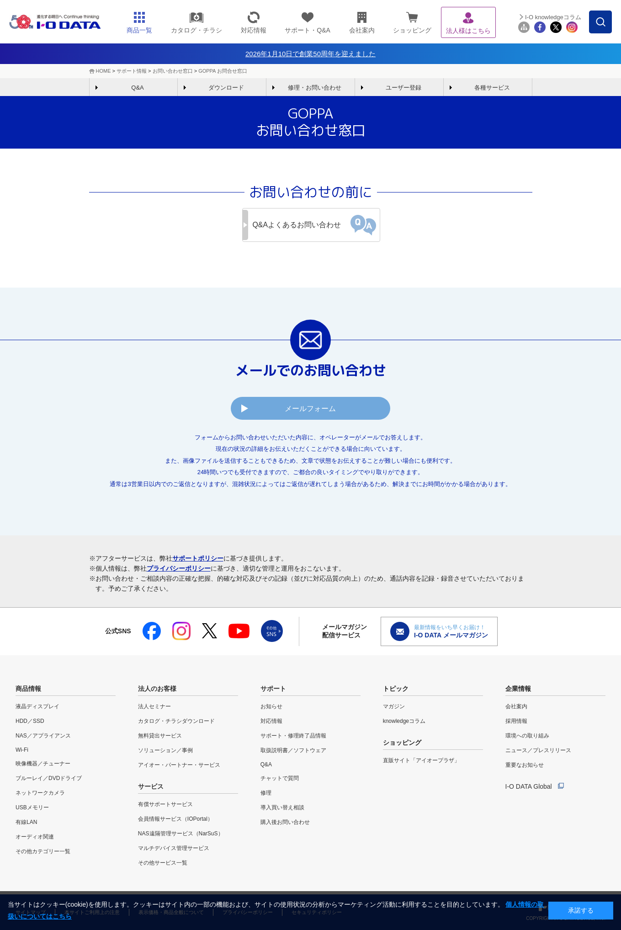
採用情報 (516, 721)
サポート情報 (132, 71)
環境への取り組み (527, 735)
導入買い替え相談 (282, 807)
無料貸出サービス (160, 735)
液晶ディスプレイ (37, 706)
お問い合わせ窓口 (173, 71)
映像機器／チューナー (43, 763)
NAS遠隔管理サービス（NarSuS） (180, 833)
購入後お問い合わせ (285, 822)
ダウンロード (226, 87)
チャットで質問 (279, 778)
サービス (151, 786)
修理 (265, 793)
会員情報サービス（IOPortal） (175, 819)
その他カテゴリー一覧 (43, 851)
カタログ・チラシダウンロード (176, 721)
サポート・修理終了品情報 (293, 735)
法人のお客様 (157, 688)
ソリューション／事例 (165, 750)
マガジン (394, 706)
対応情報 (271, 721)
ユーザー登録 (403, 87)
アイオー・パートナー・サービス (179, 765)
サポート (273, 688)
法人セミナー (154, 706)
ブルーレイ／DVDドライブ (49, 778)
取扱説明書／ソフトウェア (293, 750)
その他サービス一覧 (162, 863)
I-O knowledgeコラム (553, 17)
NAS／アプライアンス (43, 735)
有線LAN (26, 822)
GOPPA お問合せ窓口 (222, 71)
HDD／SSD (30, 721)
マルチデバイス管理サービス (173, 848)
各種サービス (492, 87)
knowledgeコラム (404, 721)
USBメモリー (32, 807)
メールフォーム (310, 408)
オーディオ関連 (35, 837)
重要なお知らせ (524, 765)
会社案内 (516, 706)
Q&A (137, 87)
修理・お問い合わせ (314, 87)
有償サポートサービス (165, 804)
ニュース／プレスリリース (538, 750)
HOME (103, 71)
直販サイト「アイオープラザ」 (421, 760)
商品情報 (28, 688)
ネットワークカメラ (40, 793)
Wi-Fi (22, 750)
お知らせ (271, 706)
